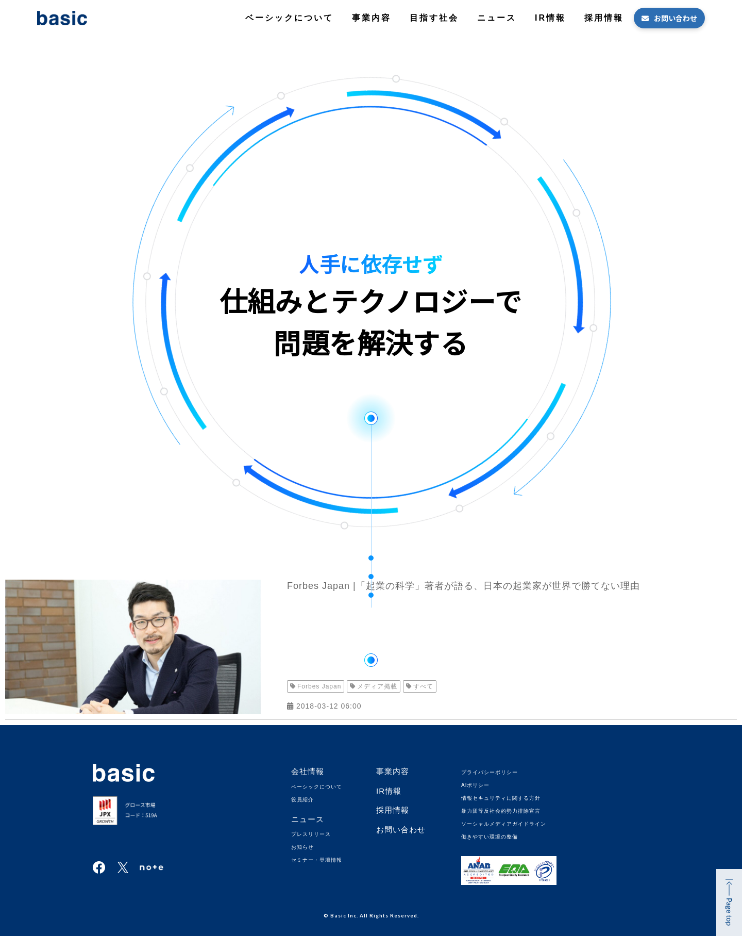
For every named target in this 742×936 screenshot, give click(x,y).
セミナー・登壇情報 (316, 860)
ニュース (496, 17)
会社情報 (307, 771)
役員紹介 (302, 799)
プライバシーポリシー (489, 772)
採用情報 (603, 17)
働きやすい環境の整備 (489, 837)
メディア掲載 (377, 686)
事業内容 (371, 17)
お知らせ (302, 847)
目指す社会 (434, 17)
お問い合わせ (675, 18)
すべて (423, 686)
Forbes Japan (319, 686)
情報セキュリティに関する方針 (501, 798)
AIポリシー (475, 785)
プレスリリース (311, 834)
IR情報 (550, 17)
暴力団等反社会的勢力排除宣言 (501, 811)
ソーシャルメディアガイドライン (503, 824)
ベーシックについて (289, 17)
